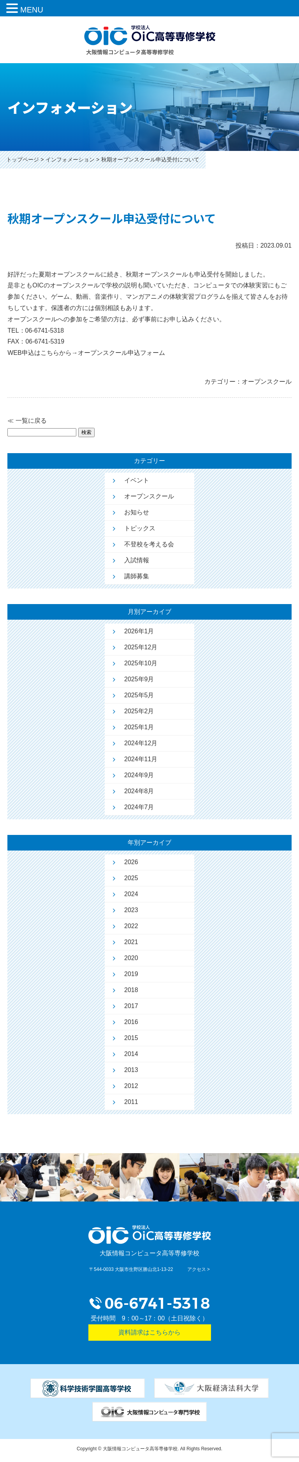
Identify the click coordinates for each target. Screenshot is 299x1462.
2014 (131, 1054)
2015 (131, 1038)
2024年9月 (139, 775)
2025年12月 (140, 647)
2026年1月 (139, 631)
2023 (131, 910)
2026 (131, 862)
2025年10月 (140, 663)
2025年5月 (139, 695)
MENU (31, 9)
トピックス (139, 528)
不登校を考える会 (149, 544)
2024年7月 (139, 807)
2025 (131, 878)
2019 (131, 974)
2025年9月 (139, 679)
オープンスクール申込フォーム (121, 352)
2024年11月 (140, 759)
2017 (131, 1006)
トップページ (22, 159)
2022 (131, 926)
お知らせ (136, 512)
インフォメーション (70, 159)
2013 (131, 1070)
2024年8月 (139, 791)
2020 (131, 958)
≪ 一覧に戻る (26, 420)
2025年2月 (139, 711)
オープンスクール (149, 496)
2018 (131, 990)
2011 (131, 1102)
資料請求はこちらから (149, 1332)
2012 (131, 1086)
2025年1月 (139, 727)
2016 (131, 1022)
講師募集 (136, 576)
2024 (131, 894)
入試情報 (136, 560)
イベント (136, 480)
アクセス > (198, 1269)
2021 (131, 942)
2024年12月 (140, 743)
